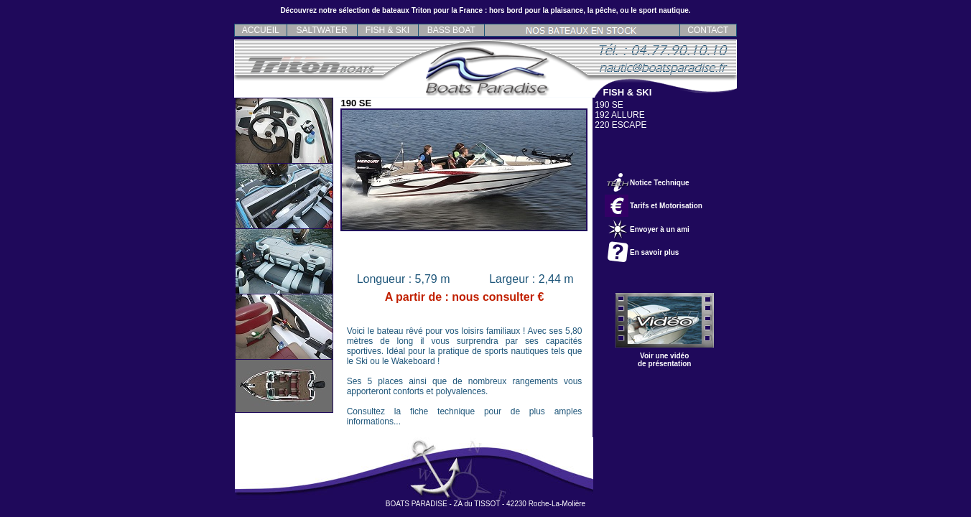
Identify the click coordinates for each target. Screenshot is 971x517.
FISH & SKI (387, 30)
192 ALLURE (619, 115)
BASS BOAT (451, 30)
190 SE (609, 105)
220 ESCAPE (620, 125)
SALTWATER (322, 30)
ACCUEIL (260, 30)
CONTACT (707, 30)
